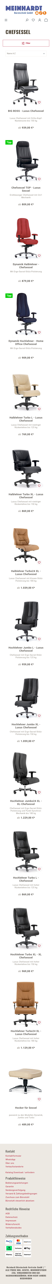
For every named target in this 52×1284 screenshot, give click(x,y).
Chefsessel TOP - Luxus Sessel (26, 189)
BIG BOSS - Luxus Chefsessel (26, 110)
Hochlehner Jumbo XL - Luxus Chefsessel (26, 726)
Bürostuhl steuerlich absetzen (20, 1201)
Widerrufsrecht (13, 1224)
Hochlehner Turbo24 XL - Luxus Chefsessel (26, 1033)
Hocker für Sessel (26, 1107)
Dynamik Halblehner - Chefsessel (26, 266)
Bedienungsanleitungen (17, 1183)
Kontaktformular (13, 1156)
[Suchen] (27, 20)
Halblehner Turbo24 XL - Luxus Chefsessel (26, 573)
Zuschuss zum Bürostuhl (17, 1197)
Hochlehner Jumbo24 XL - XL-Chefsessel (26, 802)
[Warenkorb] (46, 20)
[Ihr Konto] (39, 20)
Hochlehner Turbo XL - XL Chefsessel (26, 956)
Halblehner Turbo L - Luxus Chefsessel (26, 419)
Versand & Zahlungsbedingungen (21, 1194)
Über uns (10, 1163)
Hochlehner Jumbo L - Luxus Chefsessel (26, 649)
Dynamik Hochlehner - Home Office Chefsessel (26, 343)
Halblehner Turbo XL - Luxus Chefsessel (26, 496)
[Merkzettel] (33, 20)
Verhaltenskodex (14, 1228)
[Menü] (6, 20)
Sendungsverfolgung (15, 1190)
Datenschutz (12, 1217)
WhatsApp (10, 1159)
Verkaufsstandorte (14, 1166)
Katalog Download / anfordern (20, 1172)
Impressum (11, 1221)
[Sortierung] (26, 53)
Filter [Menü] (26, 42)
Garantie (10, 1186)
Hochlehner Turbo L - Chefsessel (26, 879)
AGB (8, 1213)
